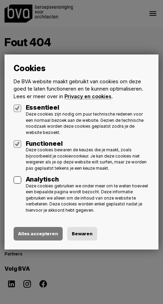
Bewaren (82, 233)
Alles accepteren (38, 233)
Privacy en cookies (87, 96)
